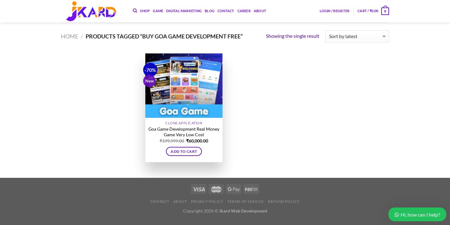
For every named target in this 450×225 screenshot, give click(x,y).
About (260, 11)
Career (244, 11)
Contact (226, 11)
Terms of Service (245, 201)
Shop (145, 11)
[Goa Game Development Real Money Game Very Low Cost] (183, 85)
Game (158, 11)
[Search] (135, 10)
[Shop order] (357, 36)
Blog (209, 11)
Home (69, 36)
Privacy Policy (207, 201)
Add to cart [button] (184, 151)
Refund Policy (284, 201)
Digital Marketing (184, 11)
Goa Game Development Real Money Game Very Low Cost (183, 132)
